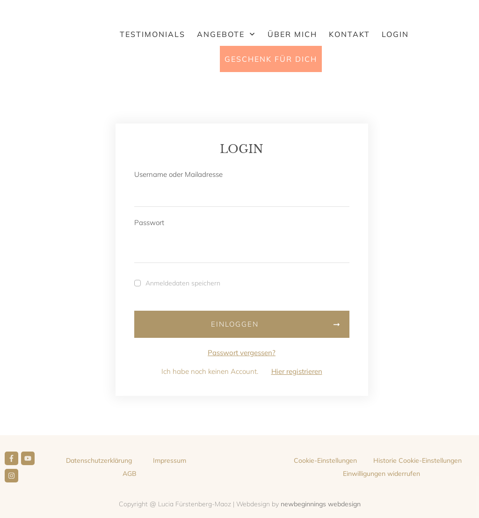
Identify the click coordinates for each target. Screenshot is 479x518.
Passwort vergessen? (242, 352)
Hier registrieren (296, 371)
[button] (325, 460)
